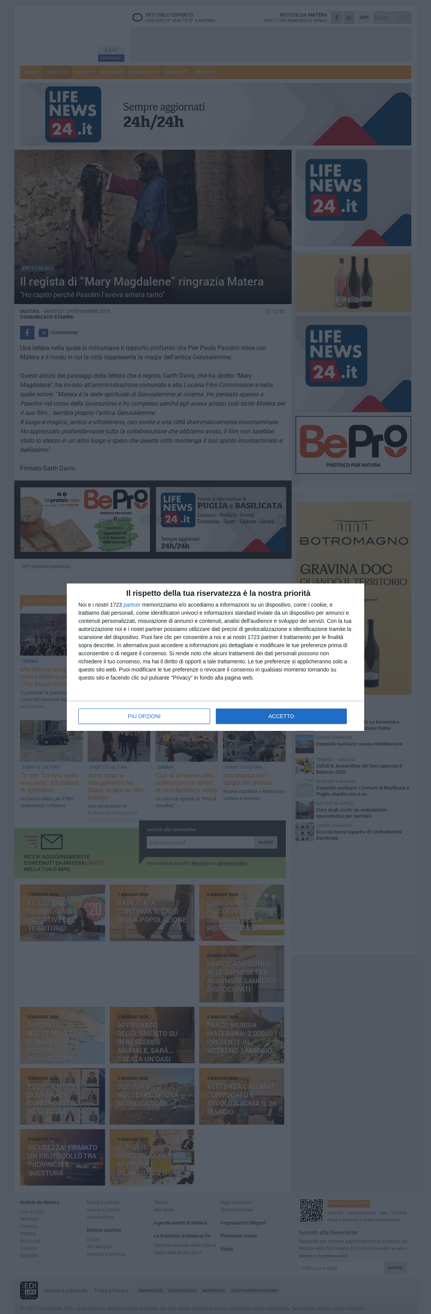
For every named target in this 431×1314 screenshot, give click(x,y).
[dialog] (215, 657)
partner (132, 604)
